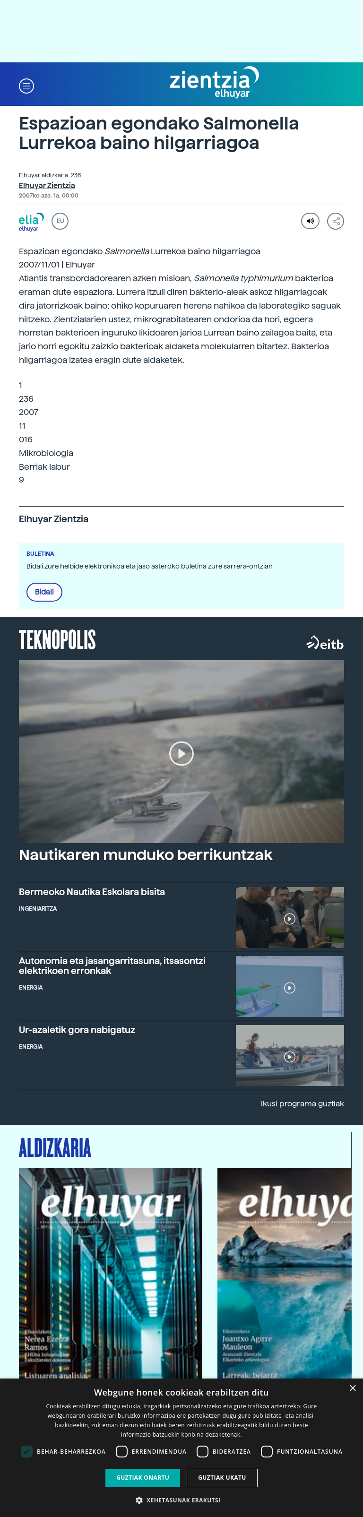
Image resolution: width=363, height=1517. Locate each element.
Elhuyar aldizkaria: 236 (50, 175)
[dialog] (181, 1448)
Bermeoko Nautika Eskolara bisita (92, 892)
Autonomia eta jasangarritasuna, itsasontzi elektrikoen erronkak (112, 966)
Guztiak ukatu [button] (222, 1478)
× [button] (352, 1388)
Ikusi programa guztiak (302, 1103)
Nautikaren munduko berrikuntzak (146, 855)
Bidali (44, 592)
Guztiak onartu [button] (142, 1478)
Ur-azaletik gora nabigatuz (77, 1030)
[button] (26, 85)
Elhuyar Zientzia (47, 185)
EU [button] (60, 221)
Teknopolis (57, 638)
